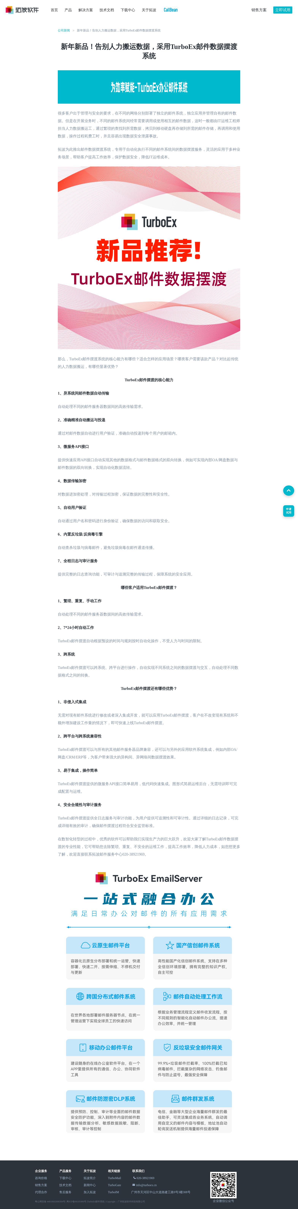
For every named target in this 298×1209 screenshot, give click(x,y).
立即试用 (282, 10)
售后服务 (65, 1192)
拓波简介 (90, 1178)
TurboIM (113, 1192)
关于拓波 (149, 10)
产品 (68, 10)
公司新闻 (64, 30)
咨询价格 (41, 1178)
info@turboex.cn (146, 1185)
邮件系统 (100, 1201)
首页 (54, 10)
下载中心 (128, 10)
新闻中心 (90, 1185)
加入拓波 (90, 1192)
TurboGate (114, 1185)
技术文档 (107, 10)
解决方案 (85, 10)
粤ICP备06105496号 (77, 1201)
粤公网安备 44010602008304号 (50, 1201)
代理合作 (41, 1192)
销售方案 (41, 1185)
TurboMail (114, 1178)
